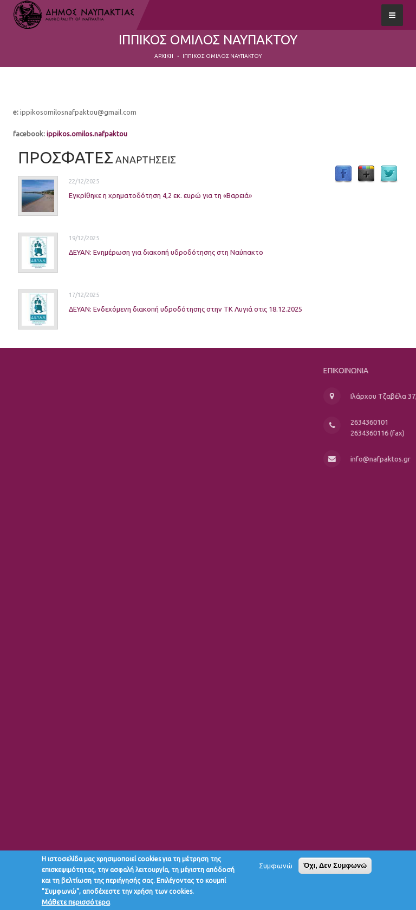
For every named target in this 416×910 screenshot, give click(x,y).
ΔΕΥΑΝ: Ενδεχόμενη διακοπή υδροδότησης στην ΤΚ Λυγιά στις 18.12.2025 (167, 308)
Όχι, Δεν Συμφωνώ (335, 868)
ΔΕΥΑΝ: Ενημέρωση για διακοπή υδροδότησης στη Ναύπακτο (147, 251)
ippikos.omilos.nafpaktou (87, 133)
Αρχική (163, 56)
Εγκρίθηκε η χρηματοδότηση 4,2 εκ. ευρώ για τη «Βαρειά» (141, 195)
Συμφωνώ (275, 868)
